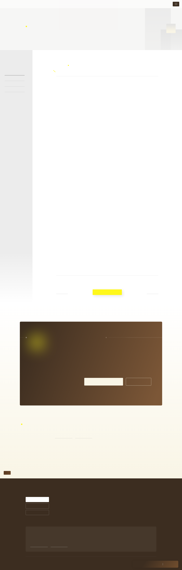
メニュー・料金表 (131, 489)
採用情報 (127, 510)
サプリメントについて (104, 510)
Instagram (128, 518)
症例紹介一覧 (101, 498)
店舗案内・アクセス (132, 500)
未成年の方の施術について (134, 505)
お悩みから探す (76, 518)
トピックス (128, 494)
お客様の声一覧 (102, 501)
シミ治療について (103, 489)
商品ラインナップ (102, 513)
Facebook (127, 521)
